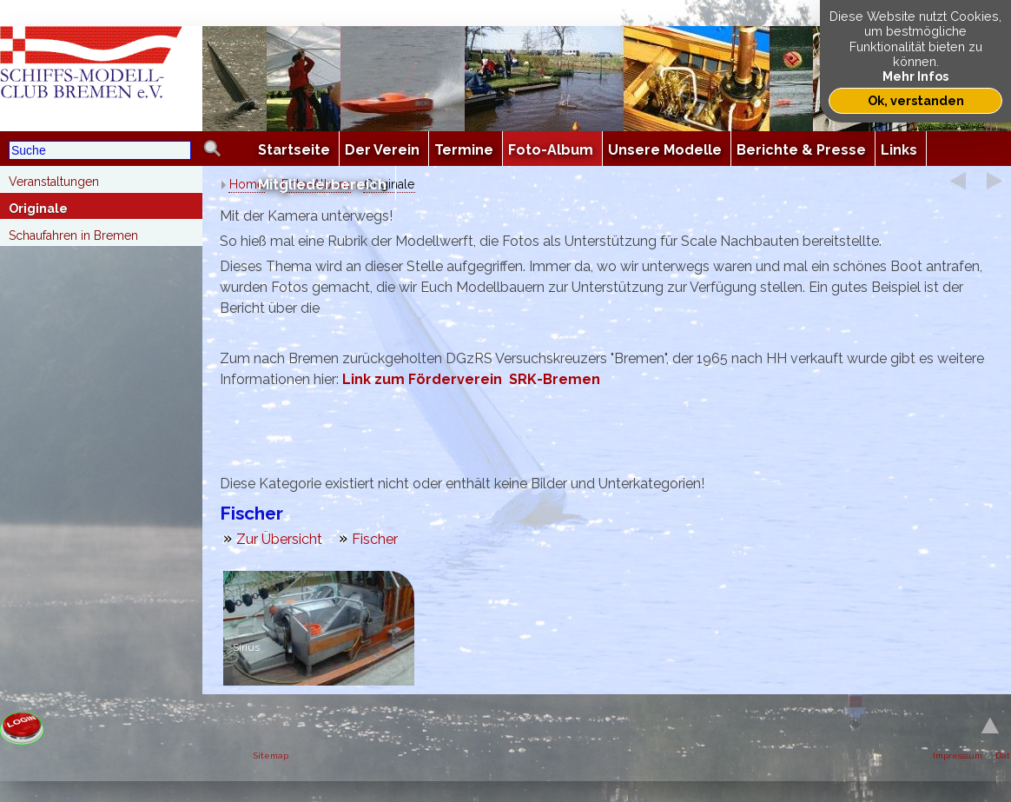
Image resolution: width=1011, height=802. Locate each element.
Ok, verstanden (916, 100)
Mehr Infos (915, 76)
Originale (38, 208)
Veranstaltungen (54, 182)
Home (246, 184)
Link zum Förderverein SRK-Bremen (471, 379)
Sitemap (271, 755)
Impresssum (957, 755)
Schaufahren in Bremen (73, 235)
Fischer (375, 539)
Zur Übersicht (279, 539)
